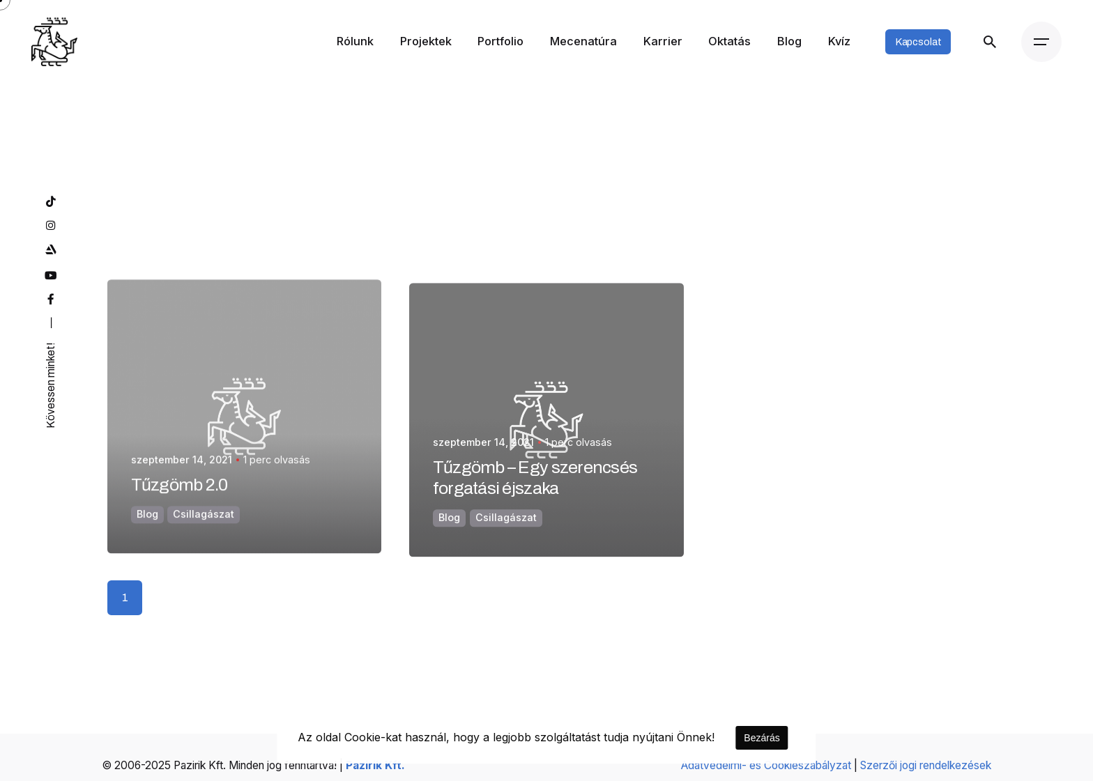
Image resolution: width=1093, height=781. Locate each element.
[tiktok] (50, 202)
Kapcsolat (918, 41)
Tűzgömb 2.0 (179, 501)
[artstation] (50, 250)
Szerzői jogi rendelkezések (925, 765)
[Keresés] (989, 42)
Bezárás (761, 737)
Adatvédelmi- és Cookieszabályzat (766, 765)
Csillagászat (203, 530)
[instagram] (50, 226)
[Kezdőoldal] (54, 42)
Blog (147, 530)
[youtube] (50, 276)
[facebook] (50, 299)
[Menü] (1041, 42)
